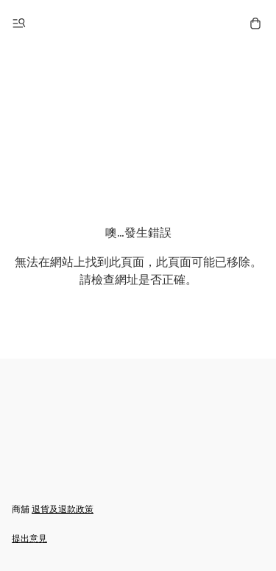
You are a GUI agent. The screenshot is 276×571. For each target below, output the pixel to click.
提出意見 (29, 538)
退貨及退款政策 (62, 508)
